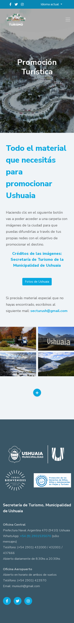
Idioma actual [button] (50, 4)
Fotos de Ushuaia (37, 281)
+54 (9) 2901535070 (35, 536)
